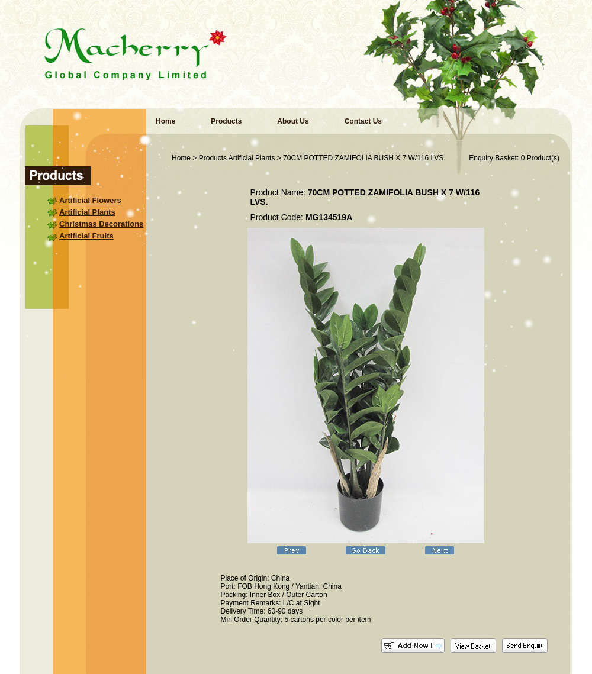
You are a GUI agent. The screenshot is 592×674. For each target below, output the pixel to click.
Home (165, 121)
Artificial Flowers (90, 200)
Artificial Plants (87, 212)
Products (226, 121)
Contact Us (363, 121)
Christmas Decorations (101, 224)
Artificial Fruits (86, 235)
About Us (292, 121)
